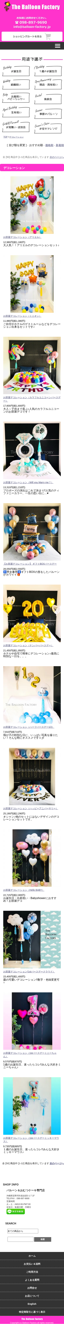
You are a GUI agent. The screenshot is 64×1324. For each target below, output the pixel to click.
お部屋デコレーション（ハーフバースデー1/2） (28, 727)
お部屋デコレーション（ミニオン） (22, 316)
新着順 (60, 145)
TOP (5, 137)
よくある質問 (32, 1280)
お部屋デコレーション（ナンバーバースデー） (28, 645)
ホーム (32, 1256)
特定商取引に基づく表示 (32, 1312)
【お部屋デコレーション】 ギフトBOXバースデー (30, 563)
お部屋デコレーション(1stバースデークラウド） (29, 971)
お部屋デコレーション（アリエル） (22, 237)
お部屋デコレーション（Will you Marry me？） (28, 482)
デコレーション (16, 137)
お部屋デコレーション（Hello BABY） (23, 890)
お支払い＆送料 (32, 1264)
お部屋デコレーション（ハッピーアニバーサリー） (30, 808)
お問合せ (32, 1288)
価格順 (49, 145)
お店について (32, 1296)
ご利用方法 (32, 1272)
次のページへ (57, 157)
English (32, 1304)
